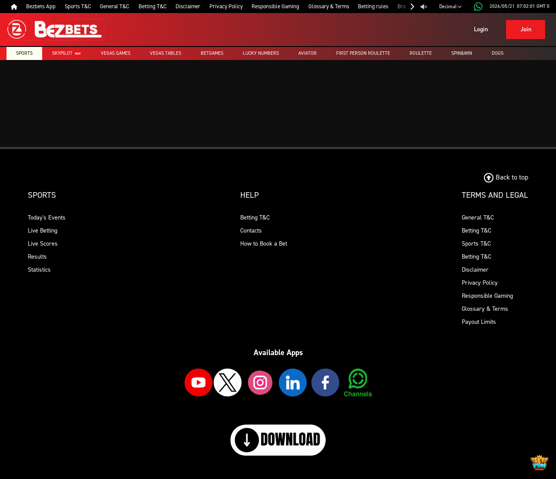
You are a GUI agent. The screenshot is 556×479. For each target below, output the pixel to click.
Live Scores (43, 244)
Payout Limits (479, 322)
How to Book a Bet (263, 244)
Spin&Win (461, 53)
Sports (24, 53)
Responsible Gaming (487, 296)
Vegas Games (115, 53)
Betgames (212, 53)
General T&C (478, 217)
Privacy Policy (480, 283)
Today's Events (47, 217)
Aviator (307, 53)
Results (37, 257)
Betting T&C (255, 217)
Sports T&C (476, 244)
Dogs (497, 53)
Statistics (39, 270)
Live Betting (42, 230)
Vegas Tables (165, 53)
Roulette (421, 53)
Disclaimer (475, 270)
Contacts (251, 230)
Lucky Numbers (261, 53)
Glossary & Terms (485, 309)
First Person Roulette (363, 53)
